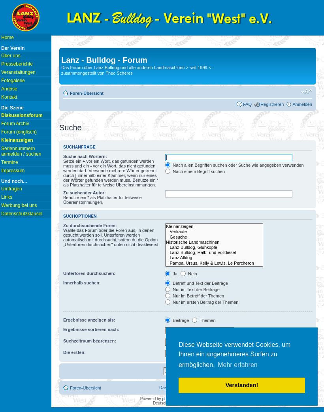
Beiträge (177, 320)
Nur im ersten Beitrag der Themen (201, 302)
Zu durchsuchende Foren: (90, 225)
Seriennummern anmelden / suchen (21, 151)
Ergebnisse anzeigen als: (89, 320)
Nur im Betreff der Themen (194, 295)
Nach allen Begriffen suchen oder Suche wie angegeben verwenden (234, 165)
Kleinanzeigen (214, 226)
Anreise (9, 89)
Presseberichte (17, 64)
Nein (189, 273)
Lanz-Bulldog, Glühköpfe (214, 247)
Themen (203, 320)
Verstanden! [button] (242, 385)
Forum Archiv (15, 123)
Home (7, 37)
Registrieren (272, 104)
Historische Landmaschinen (214, 242)
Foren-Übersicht (87, 93)
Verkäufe (214, 231)
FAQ (247, 104)
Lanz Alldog (214, 257)
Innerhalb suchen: (82, 282)
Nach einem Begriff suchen (195, 171)
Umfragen (11, 189)
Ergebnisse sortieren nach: (91, 329)
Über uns (11, 55)
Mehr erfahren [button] (238, 364)
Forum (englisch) (19, 132)
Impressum (12, 170)
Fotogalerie (13, 80)
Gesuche (214, 237)
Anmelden (302, 104)
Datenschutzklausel (21, 213)
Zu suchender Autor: (84, 192)
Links (6, 197)
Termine (9, 162)
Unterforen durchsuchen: (89, 273)
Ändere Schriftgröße (306, 91)
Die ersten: (74, 352)
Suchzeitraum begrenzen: (89, 341)
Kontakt (9, 97)
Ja (171, 273)
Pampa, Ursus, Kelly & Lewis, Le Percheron (214, 263)
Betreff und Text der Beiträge (196, 283)
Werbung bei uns (19, 205)
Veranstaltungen (18, 72)
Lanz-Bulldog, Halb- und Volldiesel (214, 252)
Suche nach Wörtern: (85, 156)
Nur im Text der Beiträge (192, 289)
